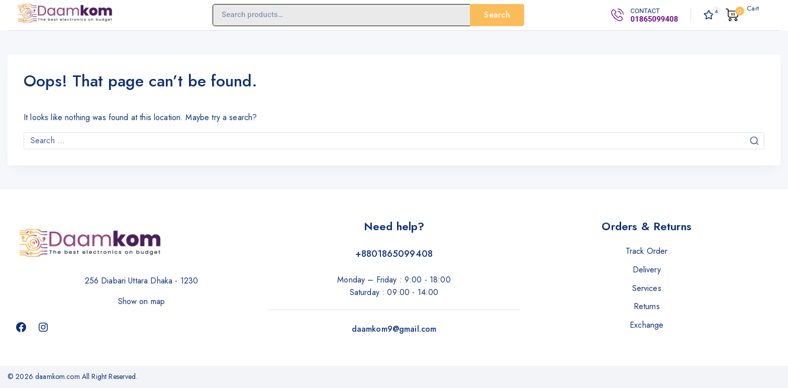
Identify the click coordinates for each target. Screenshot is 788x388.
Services (646, 288)
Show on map (141, 301)
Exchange (646, 325)
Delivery (647, 269)
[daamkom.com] (65, 15)
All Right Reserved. (111, 376)
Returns (647, 306)
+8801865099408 (394, 253)
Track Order (647, 251)
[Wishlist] (710, 15)
